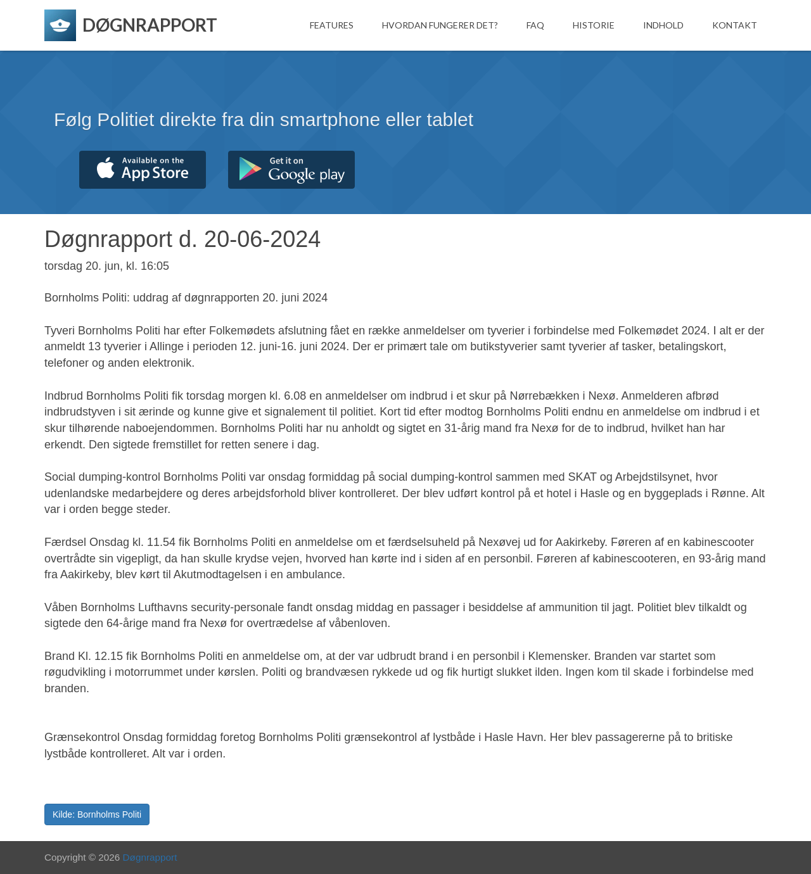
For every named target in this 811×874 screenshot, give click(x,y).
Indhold (663, 25)
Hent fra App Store (142, 170)
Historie (594, 25)
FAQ (535, 25)
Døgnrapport (150, 857)
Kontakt (734, 25)
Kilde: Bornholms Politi (97, 814)
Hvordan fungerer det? (440, 25)
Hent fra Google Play (291, 170)
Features (332, 25)
